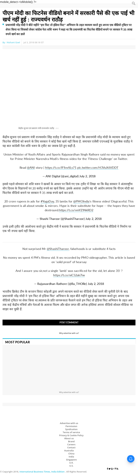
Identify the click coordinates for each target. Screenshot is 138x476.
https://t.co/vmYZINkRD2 (76, 210)
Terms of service (71, 432)
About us (69, 438)
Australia (69, 450)
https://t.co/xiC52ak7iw (69, 275)
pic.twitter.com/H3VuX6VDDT (98, 167)
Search (133, 3)
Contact (71, 447)
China (71, 453)
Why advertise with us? (69, 333)
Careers (71, 444)
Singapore (71, 459)
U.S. (71, 465)
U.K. (71, 462)
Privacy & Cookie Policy (71, 435)
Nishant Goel (13, 42)
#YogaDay (47, 201)
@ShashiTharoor (58, 249)
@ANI (31, 167)
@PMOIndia (81, 201)
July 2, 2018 (87, 176)
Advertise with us (69, 423)
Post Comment (69, 322)
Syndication (71, 429)
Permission (71, 426)
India (71, 456)
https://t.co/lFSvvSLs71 (60, 167)
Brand (71, 441)
